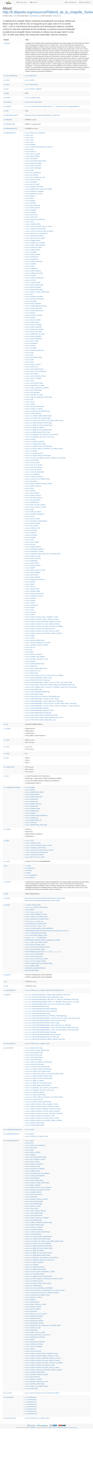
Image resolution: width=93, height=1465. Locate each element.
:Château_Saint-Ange (33, 261)
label (5, 894)
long (5, 986)
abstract (6, 43)
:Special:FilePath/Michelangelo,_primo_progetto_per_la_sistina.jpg (48, 1025)
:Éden (29, 652)
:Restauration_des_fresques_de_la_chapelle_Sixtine (42, 553)
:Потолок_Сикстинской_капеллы (37, 947)
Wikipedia (33, 1427)
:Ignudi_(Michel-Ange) (34, 1052)
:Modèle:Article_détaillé (34, 792)
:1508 (29, 1143)
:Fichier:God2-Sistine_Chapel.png (37, 680)
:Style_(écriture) (32, 589)
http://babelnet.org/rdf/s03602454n (35, 968)
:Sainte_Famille (32, 563)
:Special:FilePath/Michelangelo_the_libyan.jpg (42, 1037)
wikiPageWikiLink (9, 133)
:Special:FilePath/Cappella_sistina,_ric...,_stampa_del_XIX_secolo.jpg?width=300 (52, 106)
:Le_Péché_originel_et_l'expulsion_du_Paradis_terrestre (44, 448)
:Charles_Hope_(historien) (35, 245)
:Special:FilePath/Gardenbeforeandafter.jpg (41, 1008)
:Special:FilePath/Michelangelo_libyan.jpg (40, 1032)
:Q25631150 (30, 75)
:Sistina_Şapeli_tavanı (34, 956)
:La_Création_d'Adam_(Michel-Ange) (38, 416)
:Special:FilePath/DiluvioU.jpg (37, 1006)
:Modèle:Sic (31, 822)
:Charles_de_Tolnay (33, 247)
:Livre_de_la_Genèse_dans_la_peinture (39, 231)
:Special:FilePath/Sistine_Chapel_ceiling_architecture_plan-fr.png (47, 994)
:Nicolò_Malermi (32, 493)
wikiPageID (7, 119)
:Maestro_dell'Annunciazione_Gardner (38, 483)
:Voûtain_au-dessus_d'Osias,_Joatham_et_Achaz (42, 619)
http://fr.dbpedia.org (35, 16)
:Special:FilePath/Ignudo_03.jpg (37, 1013)
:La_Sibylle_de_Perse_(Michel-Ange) (38, 430)
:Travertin (30, 600)
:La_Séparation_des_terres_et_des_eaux (39, 437)
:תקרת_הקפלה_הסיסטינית (35, 926)
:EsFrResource (30, 1404)
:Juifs (29, 399)
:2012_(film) (31, 1147)
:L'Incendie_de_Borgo (34, 1229)
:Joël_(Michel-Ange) (33, 390)
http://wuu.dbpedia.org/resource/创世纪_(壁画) (38, 963)
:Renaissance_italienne (34, 235)
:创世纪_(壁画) (32, 965)
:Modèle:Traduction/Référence (36, 815)
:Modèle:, (30, 789)
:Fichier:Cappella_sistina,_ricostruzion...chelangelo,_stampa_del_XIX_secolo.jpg (51, 687)
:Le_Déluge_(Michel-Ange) (35, 444)
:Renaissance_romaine (34, 551)
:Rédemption (31, 561)
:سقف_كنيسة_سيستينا (34, 912)
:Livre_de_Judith (32, 462)
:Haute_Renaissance (33, 102)
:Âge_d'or (30, 647)
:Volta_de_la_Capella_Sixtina (36, 916)
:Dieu (29, 294)
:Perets (29, 516)
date (6, 740)
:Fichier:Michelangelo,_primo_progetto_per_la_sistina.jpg (44, 701)
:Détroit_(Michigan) (33, 303)
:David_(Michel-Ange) (34, 289)
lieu (6, 758)
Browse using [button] (22, 2)
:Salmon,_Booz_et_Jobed (35, 570)
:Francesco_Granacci (33, 315)
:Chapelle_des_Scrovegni (35, 242)
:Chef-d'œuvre (31, 257)
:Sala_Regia (31, 1330)
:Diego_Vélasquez (33, 1185)
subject (6, 840)
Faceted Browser (71, 2)
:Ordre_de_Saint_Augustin (35, 504)
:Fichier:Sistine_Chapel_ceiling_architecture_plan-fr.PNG (44, 717)
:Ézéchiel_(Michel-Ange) (34, 663)
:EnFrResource (31, 1409)
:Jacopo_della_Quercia (34, 369)
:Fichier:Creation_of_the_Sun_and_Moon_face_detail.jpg (44, 675)
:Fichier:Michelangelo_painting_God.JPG (39, 710)
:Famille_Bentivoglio (33, 308)
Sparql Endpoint (84, 2)
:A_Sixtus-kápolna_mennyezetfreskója (39, 928)
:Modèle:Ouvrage (32, 808)
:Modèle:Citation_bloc (34, 797)
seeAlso (6, 898)
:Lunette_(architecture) (34, 476)
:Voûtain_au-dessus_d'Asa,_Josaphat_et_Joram (41, 617)
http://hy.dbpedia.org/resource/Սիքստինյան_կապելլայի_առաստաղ (47, 930)
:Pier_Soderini (31, 525)
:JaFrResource (30, 1402)
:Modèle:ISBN (31, 806)
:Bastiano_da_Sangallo (34, 191)
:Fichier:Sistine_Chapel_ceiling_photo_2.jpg (40, 720)
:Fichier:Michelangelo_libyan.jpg (37, 708)
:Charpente (31, 252)
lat (5, 981)
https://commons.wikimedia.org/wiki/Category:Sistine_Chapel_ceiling (45, 898)
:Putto (29, 539)
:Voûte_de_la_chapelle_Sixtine (36, 1136)
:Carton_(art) (31, 217)
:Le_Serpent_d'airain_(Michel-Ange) (38, 455)
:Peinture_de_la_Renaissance (36, 233)
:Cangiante (30, 210)
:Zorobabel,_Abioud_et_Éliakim (36, 645)
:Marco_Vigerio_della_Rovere (36, 668)
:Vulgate (30, 635)
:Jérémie (30, 404)
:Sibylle (29, 584)
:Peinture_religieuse (33, 89)
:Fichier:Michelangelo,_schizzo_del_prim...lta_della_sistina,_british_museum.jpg (50, 703)
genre (6, 89)
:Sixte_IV (30, 586)
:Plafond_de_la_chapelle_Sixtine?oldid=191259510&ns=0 (44, 990)
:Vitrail (29, 610)
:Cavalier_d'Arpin (32, 1166)
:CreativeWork (31, 875)
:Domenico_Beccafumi (34, 296)
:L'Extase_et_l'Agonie (33, 409)
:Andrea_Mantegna (33, 168)
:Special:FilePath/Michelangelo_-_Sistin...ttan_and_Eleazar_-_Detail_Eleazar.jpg (52, 1030)
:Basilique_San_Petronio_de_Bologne (38, 189)
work (15, 16)
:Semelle (30, 582)
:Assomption (31, 182)
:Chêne (29, 266)
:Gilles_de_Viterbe (33, 320)
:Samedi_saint (31, 575)
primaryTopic (9, 1418)
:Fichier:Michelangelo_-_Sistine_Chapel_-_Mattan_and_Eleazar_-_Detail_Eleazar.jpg (52, 705)
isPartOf (6, 97)
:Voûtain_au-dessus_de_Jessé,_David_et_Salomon (42, 624)
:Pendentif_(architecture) (34, 514)
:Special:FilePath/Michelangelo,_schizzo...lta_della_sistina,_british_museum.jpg (51, 1027)
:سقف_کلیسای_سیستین (34, 921)
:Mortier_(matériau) (33, 486)
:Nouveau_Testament (33, 497)
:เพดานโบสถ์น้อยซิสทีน (34, 954)
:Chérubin (30, 264)
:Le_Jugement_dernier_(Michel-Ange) (38, 446)
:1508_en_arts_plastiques (35, 133)
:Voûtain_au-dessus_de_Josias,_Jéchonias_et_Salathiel (44, 626)
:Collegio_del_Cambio (34, 273)
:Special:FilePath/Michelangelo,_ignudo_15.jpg (42, 1022)
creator (6, 84)
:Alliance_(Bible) (32, 156)
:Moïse (29, 488)
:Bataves (30, 196)
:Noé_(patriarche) (32, 500)
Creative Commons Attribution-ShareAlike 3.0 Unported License (62, 1427)
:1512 (29, 137)
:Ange (29, 170)
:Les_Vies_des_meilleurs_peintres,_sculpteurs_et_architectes (45, 458)
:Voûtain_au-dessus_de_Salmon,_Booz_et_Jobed (42, 631)
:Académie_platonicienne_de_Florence (39, 147)
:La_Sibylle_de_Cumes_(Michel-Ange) (38, 425)
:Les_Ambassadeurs (33, 1285)
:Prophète (30, 537)
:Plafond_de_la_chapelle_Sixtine (37, 1043)
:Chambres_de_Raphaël (34, 1168)
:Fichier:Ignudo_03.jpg (34, 694)
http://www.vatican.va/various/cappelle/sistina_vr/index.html (42, 115)
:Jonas (29, 380)
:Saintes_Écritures (33, 565)
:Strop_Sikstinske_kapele (35, 949)
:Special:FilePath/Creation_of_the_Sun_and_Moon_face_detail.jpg (47, 1004)
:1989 (29, 142)
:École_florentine (32, 1377)
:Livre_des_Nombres (33, 467)
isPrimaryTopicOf (9, 1043)
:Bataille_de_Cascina (33, 193)
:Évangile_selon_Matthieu (35, 656)
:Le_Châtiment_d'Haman (34, 441)
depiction (7, 994)
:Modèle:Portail (32, 811)
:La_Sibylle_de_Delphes (34, 427)
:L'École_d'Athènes (33, 413)
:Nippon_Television (33, 495)
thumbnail (7, 106)
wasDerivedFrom (9, 990)
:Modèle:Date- (31, 801)
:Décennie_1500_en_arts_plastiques (38, 1187)
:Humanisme (31, 343)
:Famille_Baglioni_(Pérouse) (35, 306)
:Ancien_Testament (33, 165)
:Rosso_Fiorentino (33, 558)
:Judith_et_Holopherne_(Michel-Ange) (38, 397)
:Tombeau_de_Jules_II (34, 596)
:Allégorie (30, 1154)
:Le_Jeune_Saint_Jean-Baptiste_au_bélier (40, 1271)
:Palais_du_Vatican (33, 511)
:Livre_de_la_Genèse (33, 465)
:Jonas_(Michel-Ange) (34, 383)
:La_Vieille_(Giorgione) (34, 1262)
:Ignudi (29, 1134)
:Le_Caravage (31, 1264)
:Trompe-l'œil (31, 605)
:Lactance (30, 439)
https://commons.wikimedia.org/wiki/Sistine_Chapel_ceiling (42, 900)
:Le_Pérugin (31, 451)
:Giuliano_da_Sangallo (34, 329)
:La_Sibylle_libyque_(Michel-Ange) (37, 432)
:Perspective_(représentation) (36, 521)
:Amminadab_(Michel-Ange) (35, 161)
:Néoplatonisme (32, 502)
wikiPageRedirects (11, 1134)
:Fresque (30, 317)
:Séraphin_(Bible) (32, 591)
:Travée (29, 603)
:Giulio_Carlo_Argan (33, 331)
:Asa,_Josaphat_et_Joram (35, 177)
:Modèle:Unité (31, 818)
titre (6, 776)
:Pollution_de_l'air (32, 528)
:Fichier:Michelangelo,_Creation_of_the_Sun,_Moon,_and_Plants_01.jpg (48, 682)
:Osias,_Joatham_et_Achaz (35, 507)
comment (7, 882)
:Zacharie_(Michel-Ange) (34, 640)
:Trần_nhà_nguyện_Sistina (35, 961)
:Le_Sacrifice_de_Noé (34, 453)
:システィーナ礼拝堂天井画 (35, 937)
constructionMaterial (10, 75)
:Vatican (30, 80)
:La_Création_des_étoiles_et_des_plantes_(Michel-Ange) (44, 420)
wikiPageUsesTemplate (11, 787)
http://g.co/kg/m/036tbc (32, 970)
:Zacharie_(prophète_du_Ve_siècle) (38, 642)
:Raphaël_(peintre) (33, 546)
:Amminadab (31, 158)
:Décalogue (31, 301)
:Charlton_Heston (32, 249)
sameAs (6, 905)
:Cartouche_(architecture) (35, 219)
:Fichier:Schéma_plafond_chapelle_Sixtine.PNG (41, 715)
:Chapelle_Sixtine (32, 97)
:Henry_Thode (31, 341)
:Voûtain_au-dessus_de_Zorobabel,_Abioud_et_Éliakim (43, 633)
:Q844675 (30, 909)
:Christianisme (31, 259)
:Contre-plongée (32, 1178)
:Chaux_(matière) (32, 254)
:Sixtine (29, 1129)
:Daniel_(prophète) (33, 287)
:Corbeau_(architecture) (34, 278)
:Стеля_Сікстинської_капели (36, 958)
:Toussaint (30, 598)
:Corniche (30, 280)
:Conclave (30, 275)
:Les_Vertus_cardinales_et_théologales (39, 1288)
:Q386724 (30, 877)
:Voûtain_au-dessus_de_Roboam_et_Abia (40, 628)
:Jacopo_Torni (31, 366)
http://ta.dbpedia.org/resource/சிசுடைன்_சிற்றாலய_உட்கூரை (43, 951)
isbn (6, 746)
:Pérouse (30, 544)
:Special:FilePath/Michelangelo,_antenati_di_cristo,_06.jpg (45, 1020)
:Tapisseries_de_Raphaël (35, 1341)
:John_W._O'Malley (33, 378)
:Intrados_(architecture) (34, 350)
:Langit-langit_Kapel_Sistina (35, 933)
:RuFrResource (31, 1406)
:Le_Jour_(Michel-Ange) (34, 1274)
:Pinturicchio (31, 1311)
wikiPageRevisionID (10, 128)
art (5, 724)
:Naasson (30, 490)
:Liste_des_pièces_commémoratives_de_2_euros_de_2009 (45, 1290)
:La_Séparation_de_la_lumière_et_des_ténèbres (41, 434)
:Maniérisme (31, 666)
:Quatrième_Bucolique (34, 1316)
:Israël (29, 359)
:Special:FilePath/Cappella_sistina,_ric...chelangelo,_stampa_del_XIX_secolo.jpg (52, 1001)
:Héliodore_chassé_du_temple (36, 1199)
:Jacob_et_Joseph (33, 364)
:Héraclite (30, 345)
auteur (7, 728)
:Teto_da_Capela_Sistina (35, 944)
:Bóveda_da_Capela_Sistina (36, 923)
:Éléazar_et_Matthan (33, 654)
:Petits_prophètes (32, 523)
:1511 (29, 135)
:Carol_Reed (31, 214)
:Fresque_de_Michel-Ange (35, 228)
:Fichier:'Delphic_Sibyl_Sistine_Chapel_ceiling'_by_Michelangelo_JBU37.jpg (49, 684)
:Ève (29, 649)
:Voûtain (30, 614)
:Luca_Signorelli (32, 474)
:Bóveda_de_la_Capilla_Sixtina (37, 919)
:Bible (29, 198)
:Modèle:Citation (32, 794)
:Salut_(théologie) (32, 572)
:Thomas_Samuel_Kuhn (34, 593)
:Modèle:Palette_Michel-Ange (36, 825)
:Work (27, 873)
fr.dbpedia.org (57, 16)
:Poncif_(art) (31, 530)
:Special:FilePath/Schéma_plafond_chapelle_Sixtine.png (45, 1039)
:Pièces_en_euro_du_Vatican (36, 1313)
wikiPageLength (9, 124)
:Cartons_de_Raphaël (34, 1164)
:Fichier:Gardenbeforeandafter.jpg (37, 691)
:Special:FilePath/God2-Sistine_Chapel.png (41, 1011)
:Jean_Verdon (31, 373)
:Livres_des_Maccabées (34, 472)
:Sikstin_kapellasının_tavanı (36, 914)
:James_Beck (31, 1208)
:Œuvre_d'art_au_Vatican (35, 238)
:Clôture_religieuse (33, 271)
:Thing (28, 866)
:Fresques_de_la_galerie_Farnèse (37, 1189)
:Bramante (30, 203)
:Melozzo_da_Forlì (33, 670)
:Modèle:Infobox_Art (33, 820)
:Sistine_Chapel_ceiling (32, 905)
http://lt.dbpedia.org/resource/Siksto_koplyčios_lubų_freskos (42, 940)
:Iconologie (30, 348)
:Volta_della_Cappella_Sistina (36, 935)
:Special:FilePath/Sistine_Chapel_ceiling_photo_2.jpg (44, 997)
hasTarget (8, 1397)
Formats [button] (34, 2)
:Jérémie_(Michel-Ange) (34, 406)
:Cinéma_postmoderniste (35, 1175)
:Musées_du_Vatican (33, 1297)
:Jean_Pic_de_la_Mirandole (35, 371)
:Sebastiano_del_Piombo (35, 1337)
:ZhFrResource (30, 1411)
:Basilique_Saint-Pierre (34, 186)
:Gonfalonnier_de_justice (34, 334)
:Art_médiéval (31, 175)
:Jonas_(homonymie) (33, 1215)
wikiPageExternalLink (10, 115)
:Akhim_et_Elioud (32, 154)
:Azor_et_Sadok (32, 184)
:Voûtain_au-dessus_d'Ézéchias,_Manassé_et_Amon (43, 621)
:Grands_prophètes (33, 336)
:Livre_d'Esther (32, 460)
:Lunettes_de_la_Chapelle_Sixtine (37, 479)
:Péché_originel (32, 542)
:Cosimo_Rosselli (32, 282)
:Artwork (28, 870)
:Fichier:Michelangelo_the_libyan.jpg (38, 713)
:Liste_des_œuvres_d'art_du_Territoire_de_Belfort (42, 1292)
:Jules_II (30, 401)
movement (7, 102)
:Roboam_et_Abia (32, 556)
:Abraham (30, 144)
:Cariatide (30, 212)
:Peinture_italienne (33, 1309)
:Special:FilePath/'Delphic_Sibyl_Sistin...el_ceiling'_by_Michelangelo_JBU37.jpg (51, 999)
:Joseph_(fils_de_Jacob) (34, 385)
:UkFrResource (31, 1397)
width (5, 111)
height (6, 93)
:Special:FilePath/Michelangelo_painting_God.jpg (42, 1034)
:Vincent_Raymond (33, 1351)
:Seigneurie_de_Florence (35, 579)
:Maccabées (31, 481)
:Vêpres (30, 638)
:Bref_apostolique (32, 205)
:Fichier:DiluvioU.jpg (33, 689)
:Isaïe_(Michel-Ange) (33, 357)
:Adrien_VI (30, 151)
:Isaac (29, 352)
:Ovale (29, 509)
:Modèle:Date (31, 799)
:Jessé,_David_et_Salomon (35, 376)
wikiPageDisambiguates (13, 1129)
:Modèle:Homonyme (33, 804)
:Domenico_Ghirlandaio (34, 299)
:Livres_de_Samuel (33, 469)
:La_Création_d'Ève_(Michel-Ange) (37, 418)
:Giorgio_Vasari (32, 322)
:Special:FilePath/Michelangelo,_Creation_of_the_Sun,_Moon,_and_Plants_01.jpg (52, 1018)
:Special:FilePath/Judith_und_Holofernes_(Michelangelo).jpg (46, 1015)
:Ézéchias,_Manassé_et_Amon (36, 659)
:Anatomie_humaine (33, 163)
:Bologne (30, 200)
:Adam (29, 149)
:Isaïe (29, 355)
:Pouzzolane (31, 535)
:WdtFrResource (31, 1413)
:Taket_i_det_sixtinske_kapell (36, 942)
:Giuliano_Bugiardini (33, 327)
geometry (7, 975)
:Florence (30, 313)
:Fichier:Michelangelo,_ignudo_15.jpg (38, 677)
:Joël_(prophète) (32, 392)
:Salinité (30, 568)
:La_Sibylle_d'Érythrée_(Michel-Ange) (38, 423)
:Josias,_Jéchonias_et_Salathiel (37, 387)
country (6, 80)
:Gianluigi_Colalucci (33, 1192)
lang (6, 753)
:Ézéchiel (30, 661)
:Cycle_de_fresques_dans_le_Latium (38, 226)
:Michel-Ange (31, 84)
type (5, 866)
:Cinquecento (31, 268)
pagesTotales (9, 767)
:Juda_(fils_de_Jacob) (34, 394)
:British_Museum (32, 207)
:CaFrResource (31, 1399)
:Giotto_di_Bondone (33, 324)
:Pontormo (30, 532)
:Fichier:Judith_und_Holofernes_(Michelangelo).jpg (42, 696)
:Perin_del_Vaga (32, 518)
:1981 (29, 140)
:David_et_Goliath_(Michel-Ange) (37, 292)
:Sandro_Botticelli (32, 577)
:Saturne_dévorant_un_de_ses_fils (37, 1334)
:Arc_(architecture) (33, 172)
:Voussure (30, 612)
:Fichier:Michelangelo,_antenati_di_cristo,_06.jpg (41, 698)
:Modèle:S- (30, 813)
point (6, 861)
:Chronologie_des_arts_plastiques (37, 1173)
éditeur (7, 829)
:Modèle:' (30, 787)
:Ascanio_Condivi (32, 179)
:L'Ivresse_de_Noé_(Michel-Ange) (37, 411)
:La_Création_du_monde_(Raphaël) (38, 1243)
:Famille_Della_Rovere (34, 310)
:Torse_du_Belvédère (33, 1346)
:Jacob (29, 362)
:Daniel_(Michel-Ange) (34, 285)
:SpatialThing (30, 868)
